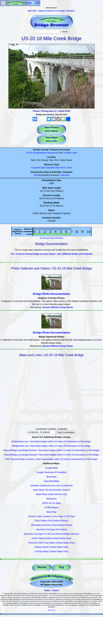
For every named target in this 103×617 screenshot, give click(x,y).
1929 (36, 175)
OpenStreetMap (51, 481)
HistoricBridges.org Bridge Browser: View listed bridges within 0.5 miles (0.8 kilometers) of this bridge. (51, 450)
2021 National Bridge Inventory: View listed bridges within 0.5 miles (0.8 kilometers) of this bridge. (51, 459)
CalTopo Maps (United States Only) (51, 551)
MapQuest (51, 499)
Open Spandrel (48, 167)
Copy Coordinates (65, 432)
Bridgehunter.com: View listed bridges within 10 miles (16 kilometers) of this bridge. (51, 446)
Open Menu (3, 3)
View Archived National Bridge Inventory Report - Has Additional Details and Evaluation (51, 254)
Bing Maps (51, 477)
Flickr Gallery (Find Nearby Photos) (51, 521)
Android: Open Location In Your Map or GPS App (51, 516)
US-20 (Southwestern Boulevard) (42, 153)
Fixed (69, 167)
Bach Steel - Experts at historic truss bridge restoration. (51, 11)
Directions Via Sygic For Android (51, 529)
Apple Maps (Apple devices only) (51, 494)
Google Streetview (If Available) (52, 472)
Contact (55, 590)
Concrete (35, 167)
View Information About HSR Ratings (51, 238)
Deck (58, 167)
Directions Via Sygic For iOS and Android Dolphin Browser (51, 534)
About (47, 590)
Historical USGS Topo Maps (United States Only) (51, 543)
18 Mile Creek (70, 153)
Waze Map (51, 512)
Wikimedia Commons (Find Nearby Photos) (51, 525)
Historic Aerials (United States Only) (51, 547)
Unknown (64, 175)
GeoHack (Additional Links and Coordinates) (51, 485)
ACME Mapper (52, 507)
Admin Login (51, 610)
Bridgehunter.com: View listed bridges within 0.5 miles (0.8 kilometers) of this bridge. (51, 441)
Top (61, 567)
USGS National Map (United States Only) (51, 538)
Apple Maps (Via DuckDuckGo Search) (51, 490)
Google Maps (51, 468)
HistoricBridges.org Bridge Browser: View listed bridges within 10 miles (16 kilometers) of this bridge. (51, 455)
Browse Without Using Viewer (58, 307)
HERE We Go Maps (51, 503)
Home (41, 567)
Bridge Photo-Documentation (51, 293)
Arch (63, 167)
